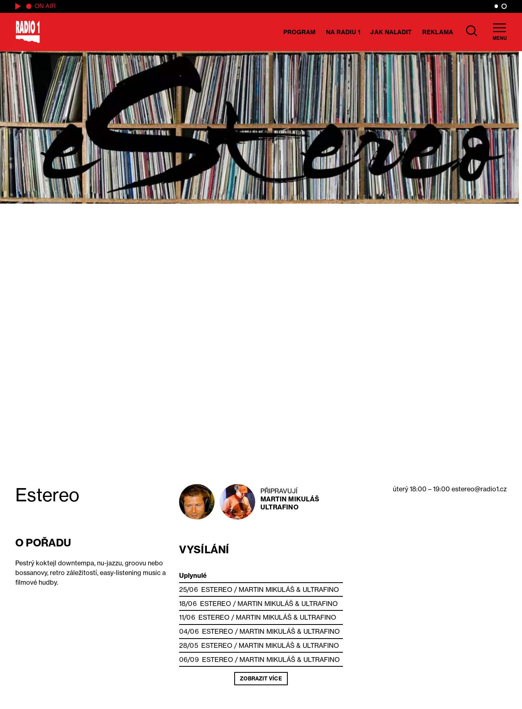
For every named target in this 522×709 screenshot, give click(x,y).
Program (299, 32)
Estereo (217, 589)
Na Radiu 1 (343, 32)
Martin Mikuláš (289, 499)
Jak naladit (391, 32)
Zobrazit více (261, 678)
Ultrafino (279, 507)
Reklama (437, 32)
